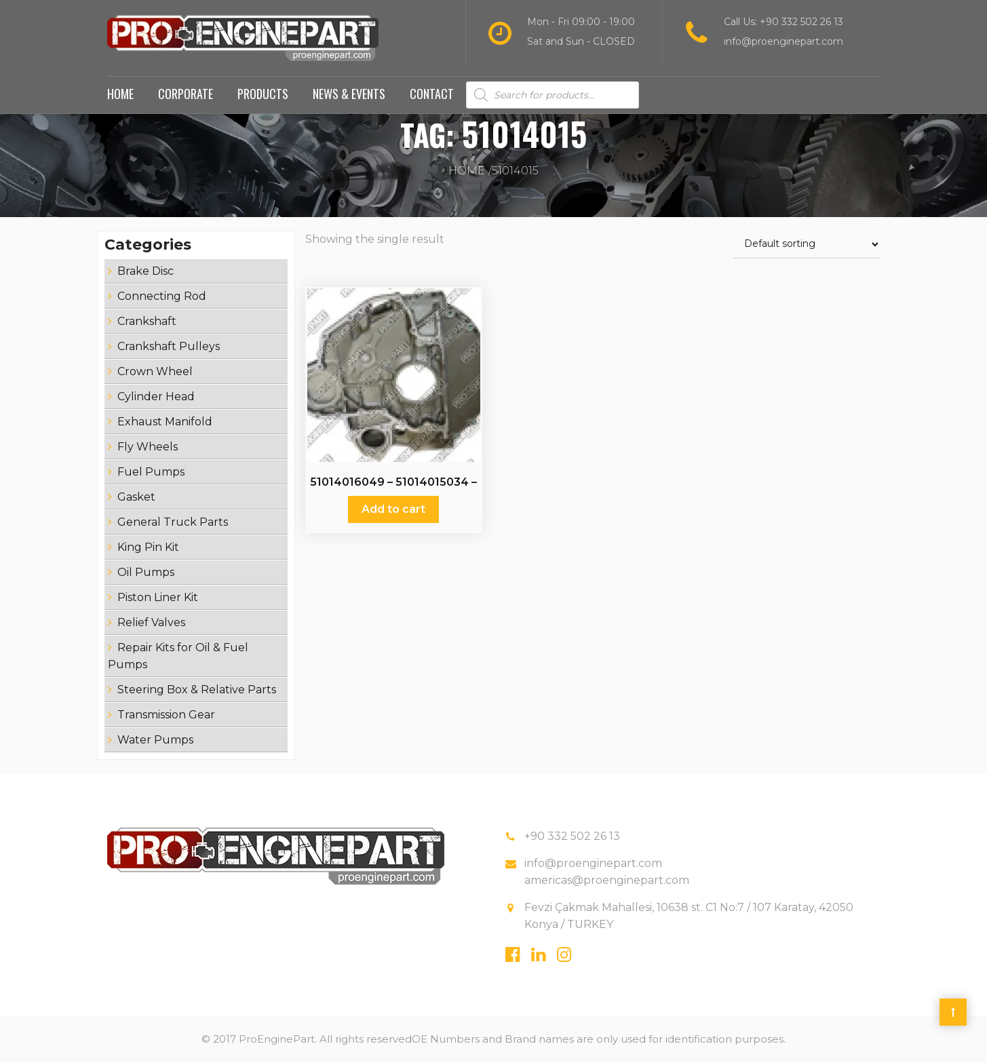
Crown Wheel (155, 371)
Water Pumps (155, 739)
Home (120, 93)
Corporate (185, 93)
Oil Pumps (145, 572)
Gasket (136, 496)
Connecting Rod (161, 296)
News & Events (349, 93)
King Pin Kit (148, 547)
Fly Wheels (147, 446)
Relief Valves (151, 622)
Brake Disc (145, 271)
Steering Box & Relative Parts (196, 689)
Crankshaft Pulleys (168, 346)
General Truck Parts (172, 522)
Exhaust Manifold (164, 421)
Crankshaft (146, 321)
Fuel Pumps (151, 471)
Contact (432, 93)
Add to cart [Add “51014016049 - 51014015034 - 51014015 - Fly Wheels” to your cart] (393, 509)
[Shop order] (806, 244)
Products (262, 93)
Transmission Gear (166, 714)
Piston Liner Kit (157, 597)
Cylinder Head (156, 396)
